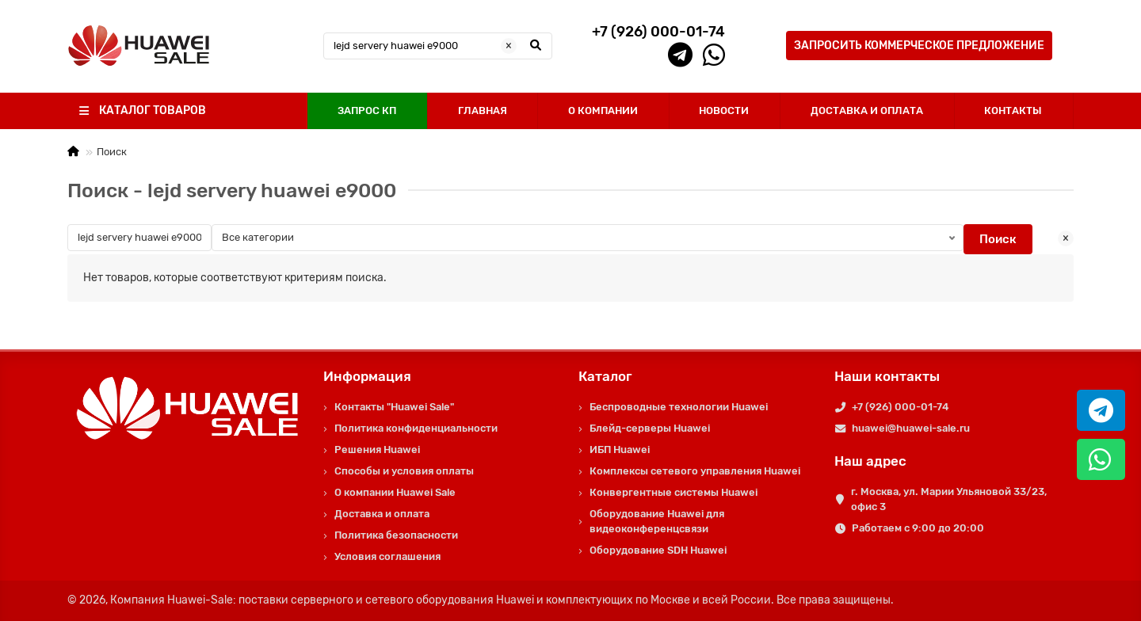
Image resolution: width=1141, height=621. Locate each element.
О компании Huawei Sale (395, 492)
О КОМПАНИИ (603, 110)
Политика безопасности (396, 535)
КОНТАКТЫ (1013, 110)
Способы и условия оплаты (404, 471)
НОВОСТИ (724, 110)
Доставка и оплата (381, 514)
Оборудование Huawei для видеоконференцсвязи (657, 521)
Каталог (605, 376)
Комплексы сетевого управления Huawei (695, 471)
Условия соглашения (387, 556)
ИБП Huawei (620, 449)
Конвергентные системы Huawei (673, 492)
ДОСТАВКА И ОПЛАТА (867, 110)
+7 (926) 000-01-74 (900, 407)
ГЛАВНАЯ (482, 110)
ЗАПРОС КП (367, 110)
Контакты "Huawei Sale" (394, 407)
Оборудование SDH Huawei (658, 550)
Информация (367, 376)
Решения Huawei (377, 449)
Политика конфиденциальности (416, 428)
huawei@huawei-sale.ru (911, 428)
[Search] (438, 45)
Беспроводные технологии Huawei (679, 407)
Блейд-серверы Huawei (650, 428)
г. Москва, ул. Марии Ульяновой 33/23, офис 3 (949, 499)
